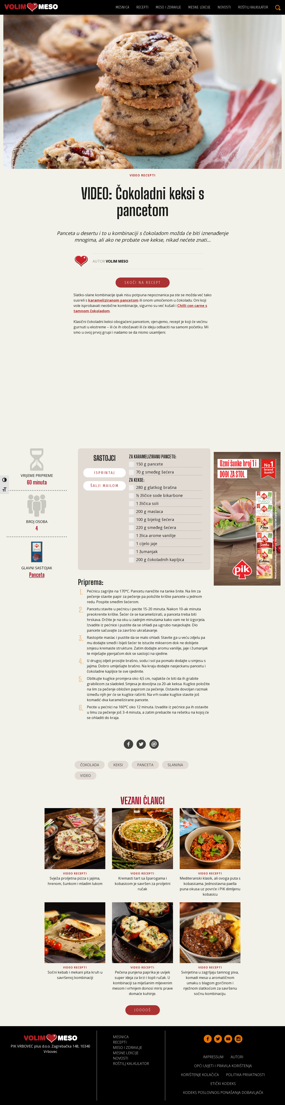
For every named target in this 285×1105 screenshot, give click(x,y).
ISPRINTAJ (104, 472)
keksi (118, 764)
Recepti (142, 7)
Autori (239, 1056)
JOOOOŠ (142, 1010)
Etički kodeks (224, 1083)
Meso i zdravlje (168, 7)
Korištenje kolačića (201, 1074)
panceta (145, 764)
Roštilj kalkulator (253, 7)
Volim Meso (117, 261)
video (85, 775)
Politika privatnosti (247, 1074)
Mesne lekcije (199, 7)
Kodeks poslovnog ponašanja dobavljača (225, 1092)
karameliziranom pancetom (113, 300)
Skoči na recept (142, 282)
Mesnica (122, 7)
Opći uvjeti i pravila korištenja (224, 1065)
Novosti (224, 7)
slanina (175, 764)
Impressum (215, 1056)
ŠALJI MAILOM (104, 485)
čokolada (89, 764)
